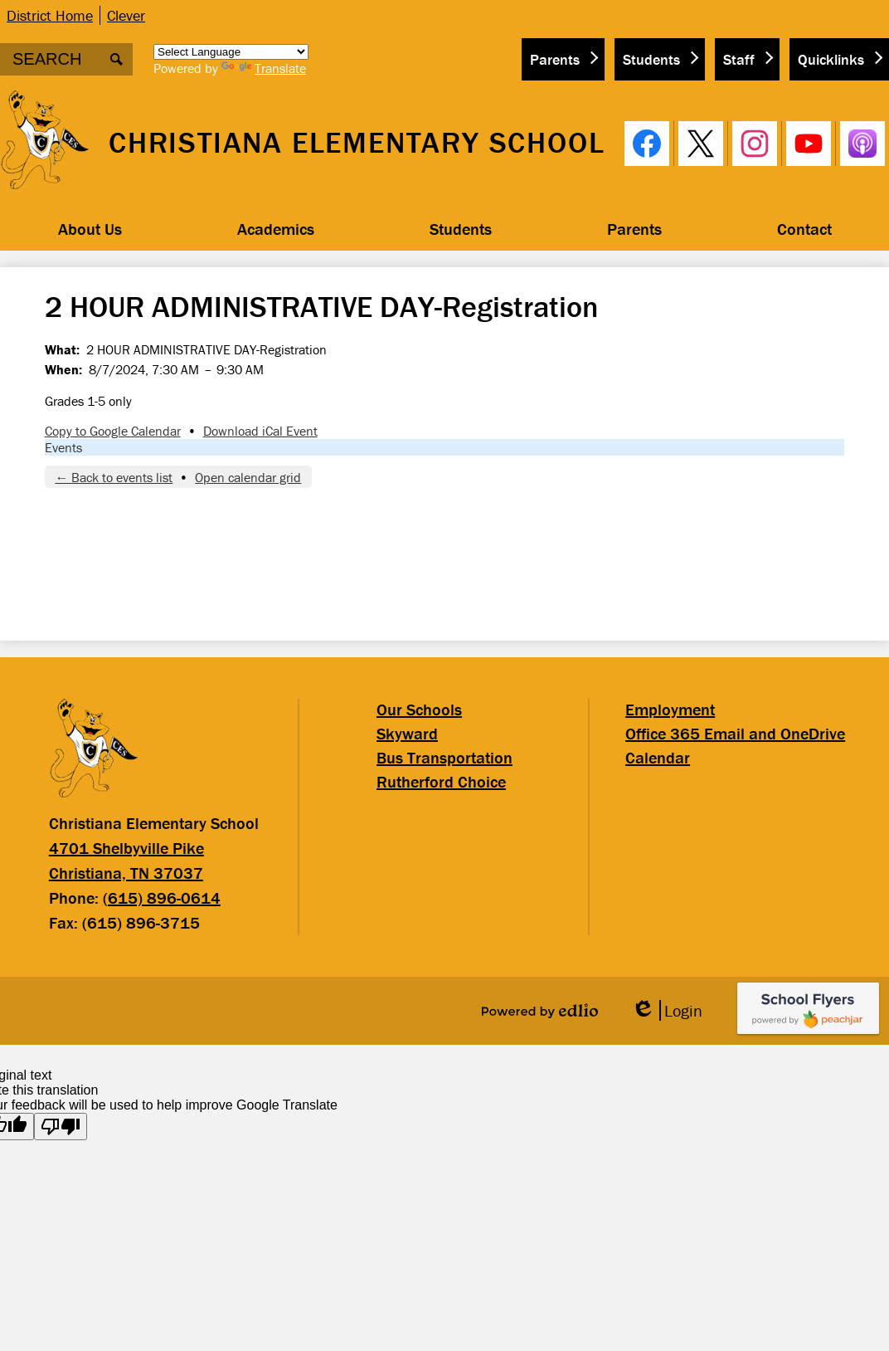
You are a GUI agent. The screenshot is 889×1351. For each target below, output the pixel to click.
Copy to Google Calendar (113, 430)
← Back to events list (113, 477)
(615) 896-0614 (162, 897)
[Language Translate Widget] (230, 52)
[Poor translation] (60, 1126)
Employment (670, 709)
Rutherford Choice (441, 781)
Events (63, 447)
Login (666, 1010)
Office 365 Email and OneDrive (735, 733)
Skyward (407, 733)
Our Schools (419, 709)
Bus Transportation (444, 757)
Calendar (657, 757)
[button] (90, 229)
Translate (263, 68)
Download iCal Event (260, 430)
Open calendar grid (248, 477)
